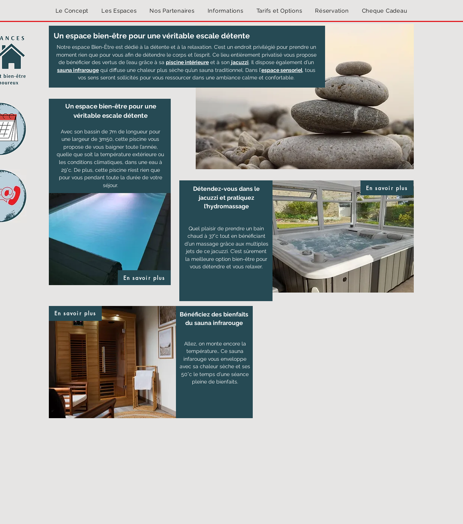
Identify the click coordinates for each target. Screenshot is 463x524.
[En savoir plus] (144, 277)
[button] (119, 10)
